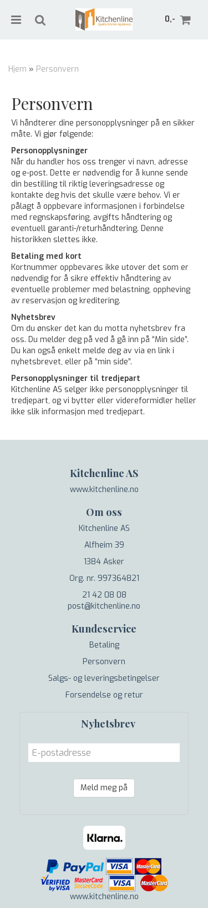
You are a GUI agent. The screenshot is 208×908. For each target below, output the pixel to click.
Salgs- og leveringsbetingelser (104, 678)
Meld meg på (104, 787)
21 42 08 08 (104, 595)
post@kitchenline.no (104, 606)
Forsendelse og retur (104, 695)
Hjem (17, 69)
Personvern (57, 69)
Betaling (104, 645)
